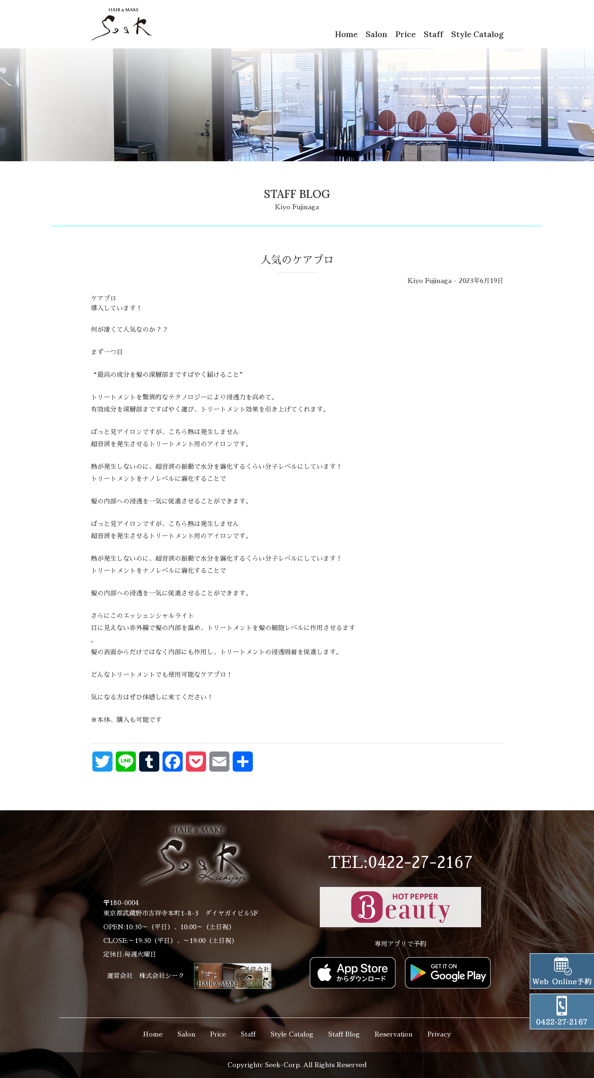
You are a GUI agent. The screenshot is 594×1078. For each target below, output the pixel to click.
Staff (433, 34)
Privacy (439, 1034)
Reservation (394, 1034)
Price (405, 34)
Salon (376, 34)
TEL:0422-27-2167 (400, 863)
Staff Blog (344, 1034)
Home (346, 34)
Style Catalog (477, 34)
